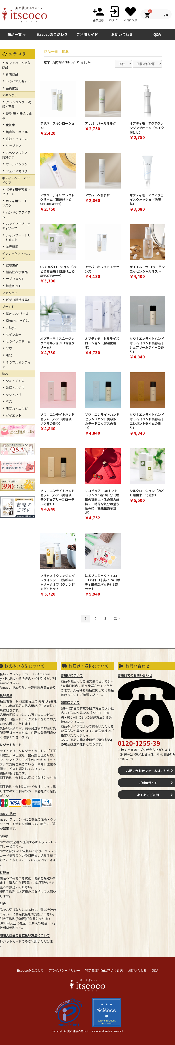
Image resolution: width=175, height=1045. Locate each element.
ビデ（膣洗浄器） (18, 299)
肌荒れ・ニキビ (16, 408)
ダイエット (13, 415)
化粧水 (10, 125)
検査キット (13, 286)
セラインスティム (18, 341)
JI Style (10, 327)
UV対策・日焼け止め (17, 115)
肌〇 (8, 355)
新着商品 (11, 74)
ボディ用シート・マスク (16, 203)
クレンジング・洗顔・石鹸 (16, 104)
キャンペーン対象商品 (16, 65)
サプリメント (15, 279)
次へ (117, 618)
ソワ (8, 348)
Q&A (155, 970)
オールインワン (16, 164)
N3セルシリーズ (16, 313)
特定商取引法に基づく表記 (104, 970)
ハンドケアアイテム (16, 214)
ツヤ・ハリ (13, 394)
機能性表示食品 (16, 272)
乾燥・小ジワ (15, 387)
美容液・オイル (16, 132)
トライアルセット (18, 81)
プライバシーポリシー (64, 970)
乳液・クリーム (16, 139)
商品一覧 (17, 35)
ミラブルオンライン (16, 364)
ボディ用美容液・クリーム (16, 191)
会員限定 (11, 88)
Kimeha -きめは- (17, 320)
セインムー (13, 334)
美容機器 (11, 246)
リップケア (13, 145)
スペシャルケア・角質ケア (16, 154)
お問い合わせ (137, 970)
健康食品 (11, 265)
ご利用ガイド (87, 34)
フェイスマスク (16, 171)
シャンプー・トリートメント (16, 237)
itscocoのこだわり (52, 34)
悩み (65, 51)
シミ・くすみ (15, 380)
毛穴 (8, 401)
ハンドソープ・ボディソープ (16, 225)
